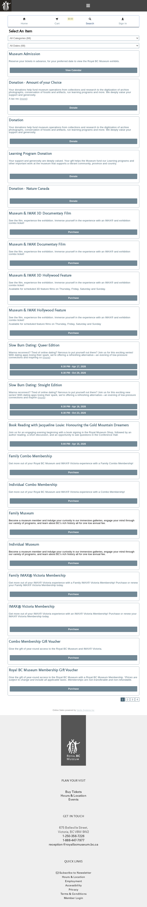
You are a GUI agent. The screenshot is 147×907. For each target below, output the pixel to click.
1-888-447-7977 (73, 840)
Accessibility (73, 885)
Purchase (73, 232)
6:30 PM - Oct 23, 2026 (73, 413)
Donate (73, 107)
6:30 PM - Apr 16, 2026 (73, 406)
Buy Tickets (73, 792)
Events (73, 799)
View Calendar (73, 70)
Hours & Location (73, 795)
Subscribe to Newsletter (75, 872)
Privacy (73, 889)
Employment (73, 881)
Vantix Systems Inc (85, 710)
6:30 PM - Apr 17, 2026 (73, 366)
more (24, 98)
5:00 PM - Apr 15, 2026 (73, 444)
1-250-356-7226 (73, 836)
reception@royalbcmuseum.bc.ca (73, 844)
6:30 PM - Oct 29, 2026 (73, 373)
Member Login (73, 898)
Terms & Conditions (73, 894)
